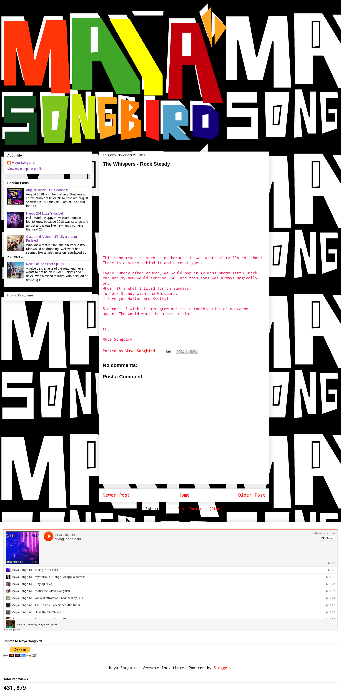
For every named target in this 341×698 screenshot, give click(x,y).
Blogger (222, 667)
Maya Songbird (141, 350)
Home (184, 495)
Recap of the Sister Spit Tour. (46, 264)
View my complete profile (25, 169)
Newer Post (116, 495)
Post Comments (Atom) (200, 508)
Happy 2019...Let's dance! (44, 213)
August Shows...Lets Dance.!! (47, 190)
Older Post (252, 495)
